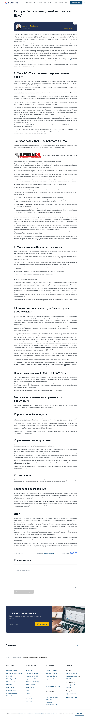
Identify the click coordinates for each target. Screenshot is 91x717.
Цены (55, 2)
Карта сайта (29, 701)
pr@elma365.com (70, 694)
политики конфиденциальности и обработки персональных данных (38, 713)
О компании (29, 696)
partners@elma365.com (53, 686)
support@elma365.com (72, 685)
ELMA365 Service (11, 693)
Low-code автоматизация (14, 673)
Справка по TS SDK (32, 676)
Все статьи (80, 646)
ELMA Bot (9, 696)
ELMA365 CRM (10, 684)
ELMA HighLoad (11, 679)
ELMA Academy (30, 684)
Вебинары (29, 670)
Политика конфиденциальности (52, 703)
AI (34, 2)
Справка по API (31, 679)
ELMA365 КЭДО (11, 690)
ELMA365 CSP (10, 682)
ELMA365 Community (32, 682)
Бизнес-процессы (11, 670)
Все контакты (70, 697)
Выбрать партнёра (51, 673)
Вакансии (29, 699)
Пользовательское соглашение (52, 699)
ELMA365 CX (10, 687)
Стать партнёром (51, 676)
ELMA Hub (9, 676)
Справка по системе (32, 673)
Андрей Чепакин (49, 553)
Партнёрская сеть (51, 670)
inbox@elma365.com (71, 676)
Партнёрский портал (52, 679)
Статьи (28, 693)
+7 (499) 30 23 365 (71, 673)
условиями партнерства (21, 546)
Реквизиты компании (52, 695)
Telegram (68, 678)
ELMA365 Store (30, 687)
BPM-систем (73, 60)
